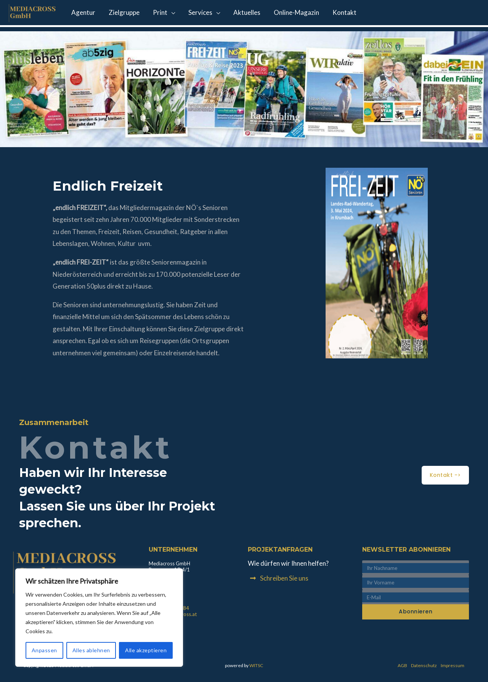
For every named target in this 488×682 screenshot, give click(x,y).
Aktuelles (238, 14)
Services (194, 14)
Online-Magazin (286, 14)
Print (155, 14)
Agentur (83, 14)
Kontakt (332, 14)
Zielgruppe (121, 14)
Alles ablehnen (91, 650)
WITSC (256, 665)
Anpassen (44, 650)
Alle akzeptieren (146, 650)
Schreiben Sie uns (284, 578)
